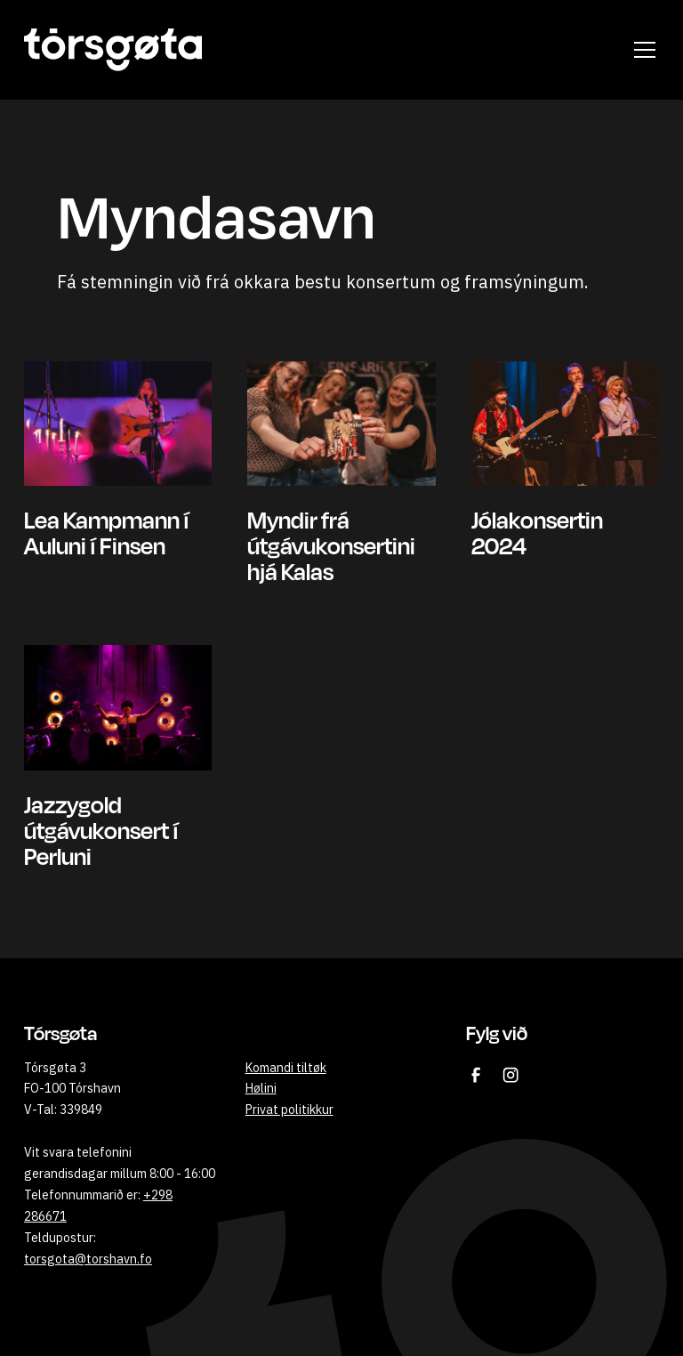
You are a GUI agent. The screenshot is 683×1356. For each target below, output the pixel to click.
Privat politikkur (289, 1110)
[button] (641, 49)
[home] (113, 49)
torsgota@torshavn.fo (88, 1259)
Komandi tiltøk (285, 1068)
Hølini (261, 1088)
